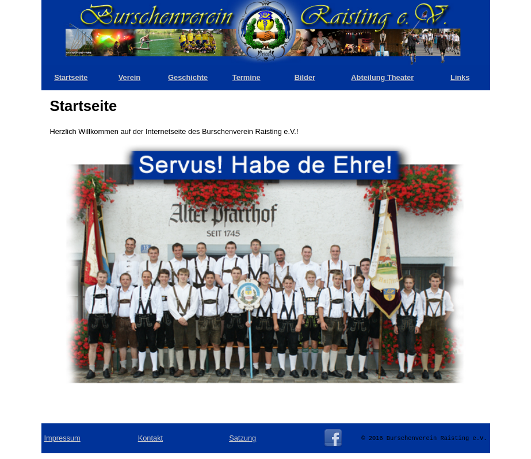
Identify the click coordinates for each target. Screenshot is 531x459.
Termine (246, 77)
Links (459, 77)
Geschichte (188, 77)
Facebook (333, 438)
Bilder (305, 77)
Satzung (242, 438)
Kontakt (150, 438)
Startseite (70, 77)
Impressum (62, 438)
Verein (129, 77)
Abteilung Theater (382, 77)
